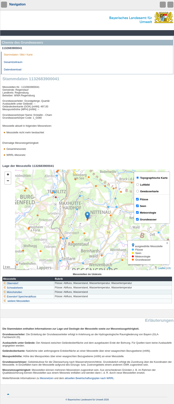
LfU (169, 268)
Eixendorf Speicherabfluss (19, 296)
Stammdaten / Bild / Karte (18, 54)
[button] (87, 216)
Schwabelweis (13, 287)
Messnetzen (47, 378)
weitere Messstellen (19, 301)
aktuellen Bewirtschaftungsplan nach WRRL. (90, 378)
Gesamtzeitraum (13, 62)
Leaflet (161, 268)
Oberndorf (10, 283)
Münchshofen (12, 292)
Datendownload (12, 69)
